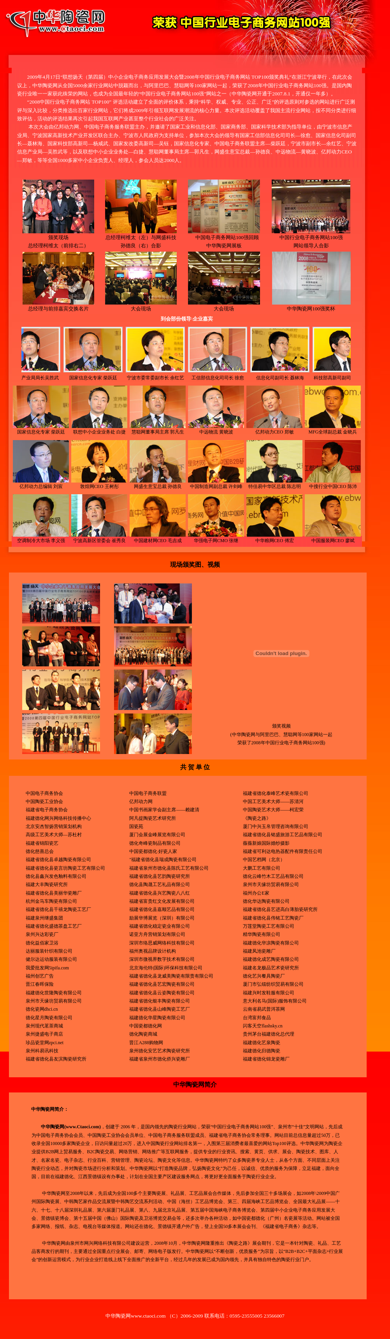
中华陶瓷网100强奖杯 (311, 306)
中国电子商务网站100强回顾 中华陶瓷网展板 (224, 238)
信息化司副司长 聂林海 (252, 378)
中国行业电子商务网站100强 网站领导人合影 (311, 238)
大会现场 (141, 306)
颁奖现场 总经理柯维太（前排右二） (58, 238)
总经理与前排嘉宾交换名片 (58, 306)
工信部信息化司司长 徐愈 (189, 378)
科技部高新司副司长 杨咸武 (314, 378)
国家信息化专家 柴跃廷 (65, 378)
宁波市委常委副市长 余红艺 (127, 378)
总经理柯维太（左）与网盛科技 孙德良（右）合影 (141, 238)
